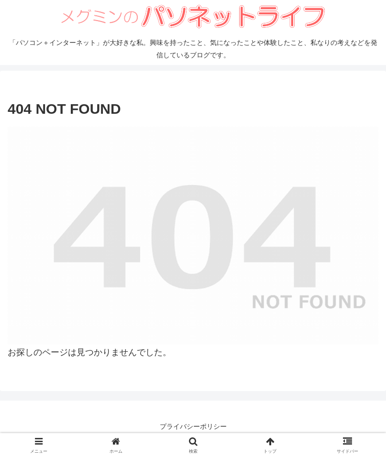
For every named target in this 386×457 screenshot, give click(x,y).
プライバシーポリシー (193, 426)
